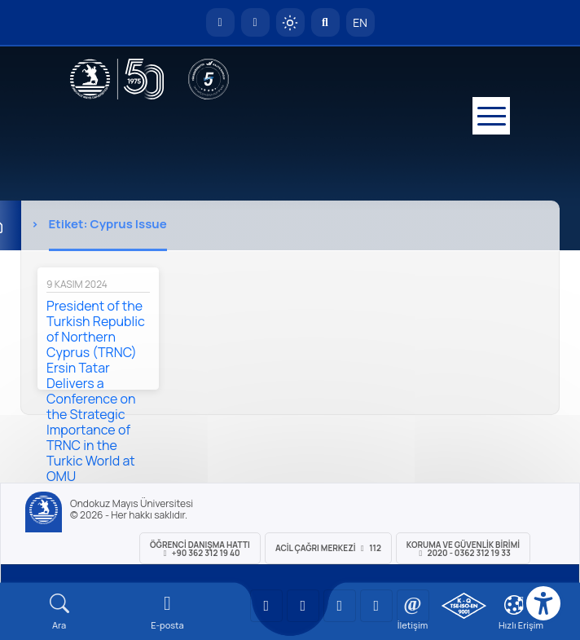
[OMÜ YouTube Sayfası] (266, 605)
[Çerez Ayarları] (514, 604)
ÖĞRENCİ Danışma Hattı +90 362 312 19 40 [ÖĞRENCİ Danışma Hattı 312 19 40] (200, 548)
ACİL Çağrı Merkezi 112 (328, 548)
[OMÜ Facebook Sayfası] (413, 605)
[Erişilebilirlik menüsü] (543, 603)
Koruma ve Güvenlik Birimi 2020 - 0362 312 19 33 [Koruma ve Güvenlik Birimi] (463, 548)
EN (360, 22)
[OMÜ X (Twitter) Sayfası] (376, 605)
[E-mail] (167, 612)
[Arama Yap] (325, 22)
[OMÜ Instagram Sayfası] (339, 605)
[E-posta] (255, 22)
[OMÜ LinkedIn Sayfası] (303, 605)
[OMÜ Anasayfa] (220, 22)
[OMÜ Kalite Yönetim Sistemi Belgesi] (464, 605)
